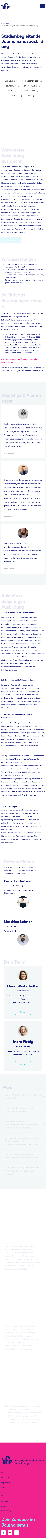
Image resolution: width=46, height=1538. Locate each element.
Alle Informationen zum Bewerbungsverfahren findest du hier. (20, 360)
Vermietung (6, 1511)
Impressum (5, 1482)
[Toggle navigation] (42, 6)
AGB (3, 1487)
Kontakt (23, 1012)
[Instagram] (16, 1532)
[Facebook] (3, 1532)
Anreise (4, 1506)
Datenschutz (6, 1478)
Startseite (5, 23)
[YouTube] (10, 1532)
